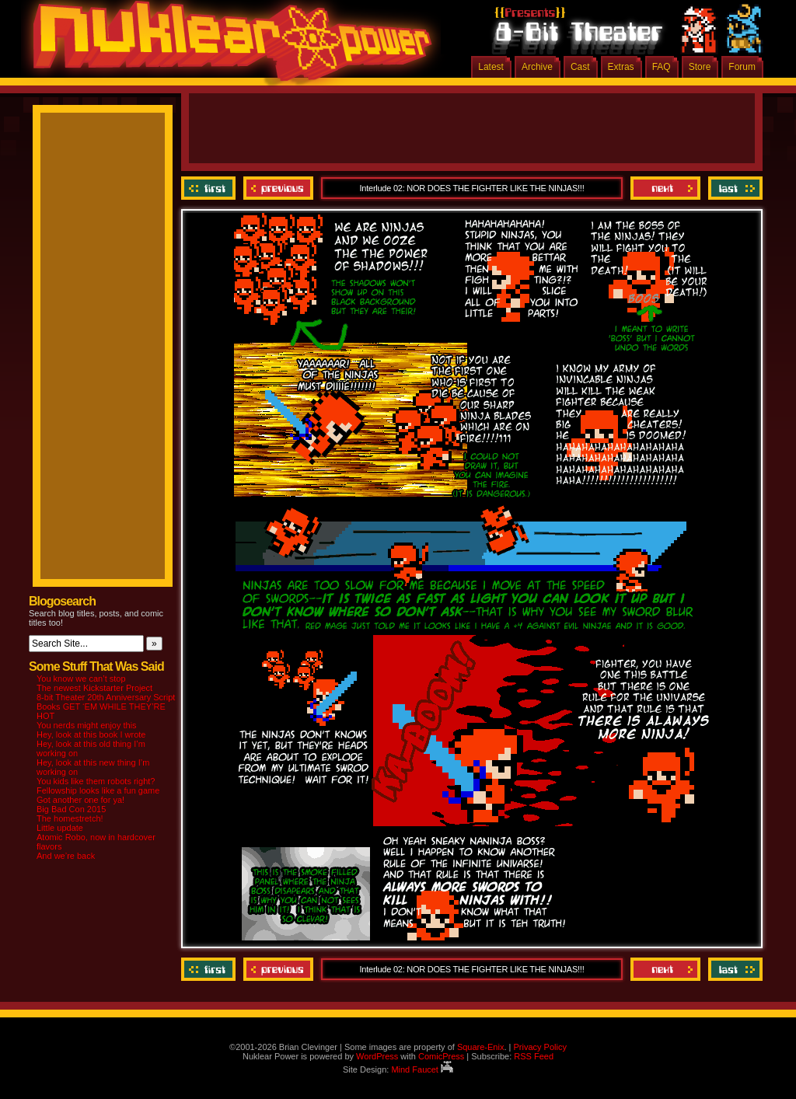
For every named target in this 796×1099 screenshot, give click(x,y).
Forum (742, 66)
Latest (491, 66)
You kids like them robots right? (96, 781)
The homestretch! (70, 818)
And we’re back (66, 855)
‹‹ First (210, 188)
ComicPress (441, 1056)
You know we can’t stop (81, 678)
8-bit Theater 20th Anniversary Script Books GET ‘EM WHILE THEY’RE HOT (106, 706)
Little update (60, 827)
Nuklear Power (227, 46)
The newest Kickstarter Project (94, 688)
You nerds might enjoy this (87, 725)
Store (700, 66)
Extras (621, 66)
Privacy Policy (539, 1047)
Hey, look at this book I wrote (91, 734)
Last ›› (733, 188)
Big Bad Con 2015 (71, 809)
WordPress (377, 1056)
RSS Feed (533, 1056)
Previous (278, 188)
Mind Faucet (422, 1069)
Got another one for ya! (80, 799)
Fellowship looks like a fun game (98, 790)
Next (665, 188)
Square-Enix (480, 1047)
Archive (537, 66)
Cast (580, 66)
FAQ (661, 66)
